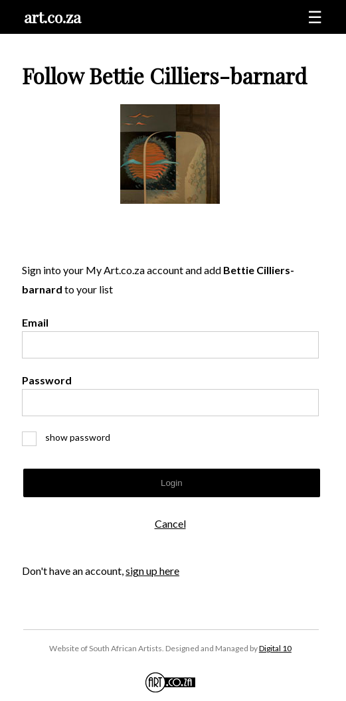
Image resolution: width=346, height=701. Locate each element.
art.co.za (52, 17)
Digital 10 (275, 648)
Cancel (170, 523)
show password (72, 437)
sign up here (152, 570)
